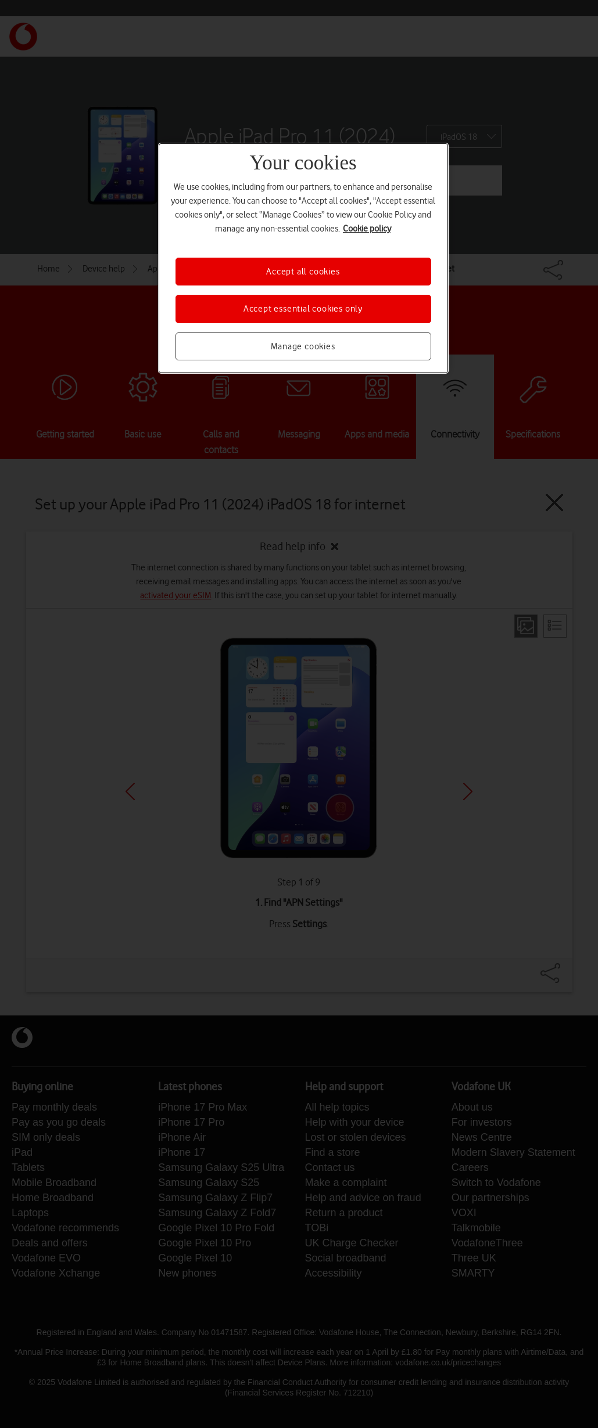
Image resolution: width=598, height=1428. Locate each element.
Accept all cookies (302, 271)
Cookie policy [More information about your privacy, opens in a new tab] (367, 228)
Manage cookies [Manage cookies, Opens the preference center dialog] (303, 346)
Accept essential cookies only (303, 308)
